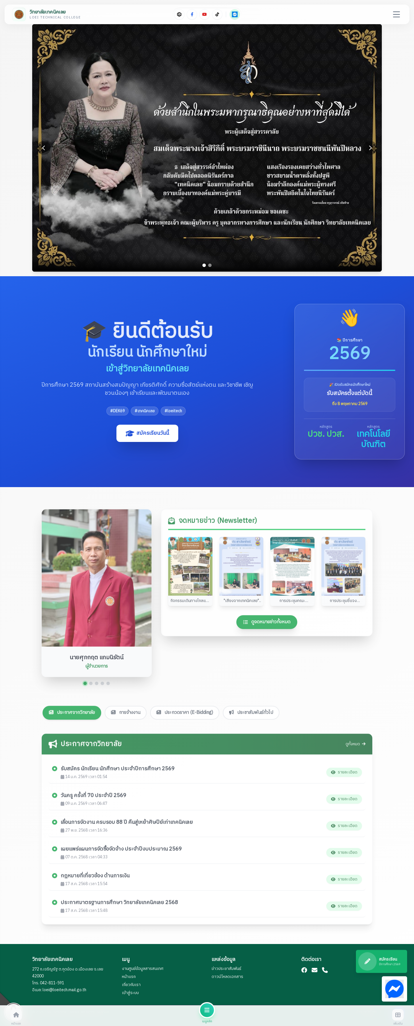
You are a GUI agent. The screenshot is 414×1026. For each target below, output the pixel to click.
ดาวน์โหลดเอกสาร (227, 976)
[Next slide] (370, 148)
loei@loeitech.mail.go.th (64, 990)
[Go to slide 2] (210, 265)
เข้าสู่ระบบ (130, 992)
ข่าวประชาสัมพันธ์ (226, 968)
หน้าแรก (129, 976)
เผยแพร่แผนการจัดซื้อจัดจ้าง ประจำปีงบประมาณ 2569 (121, 852)
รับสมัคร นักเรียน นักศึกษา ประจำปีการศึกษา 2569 (118, 771)
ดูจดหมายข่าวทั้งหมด (266, 624)
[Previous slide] (44, 148)
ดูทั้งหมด (355, 747)
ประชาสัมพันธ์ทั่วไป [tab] (251, 690)
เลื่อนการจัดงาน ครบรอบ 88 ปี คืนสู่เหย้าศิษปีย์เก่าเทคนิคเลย (127, 825)
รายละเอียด (344, 774)
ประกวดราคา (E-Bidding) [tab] (184, 690)
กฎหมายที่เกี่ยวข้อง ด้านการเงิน (95, 878)
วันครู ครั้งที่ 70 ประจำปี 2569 (93, 798)
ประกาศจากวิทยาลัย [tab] (72, 690)
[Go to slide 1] (204, 265)
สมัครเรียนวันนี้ (147, 433)
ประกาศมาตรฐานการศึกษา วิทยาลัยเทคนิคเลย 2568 (119, 905)
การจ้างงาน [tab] (125, 690)
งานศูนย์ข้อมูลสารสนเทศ (142, 968)
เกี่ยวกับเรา (131, 984)
